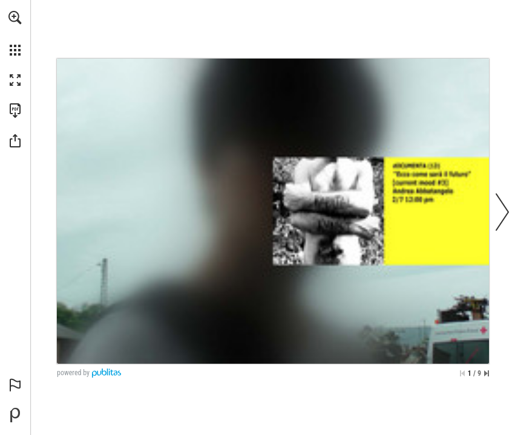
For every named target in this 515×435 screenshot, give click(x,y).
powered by (73, 373)
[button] (15, 17)
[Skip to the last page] (486, 373)
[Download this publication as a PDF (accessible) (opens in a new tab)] (15, 110)
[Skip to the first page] (462, 373)
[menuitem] (15, 33)
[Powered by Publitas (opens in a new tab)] (15, 415)
